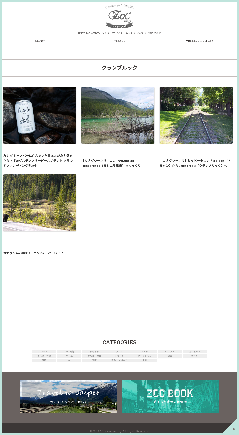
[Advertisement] (119, 294)
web (44, 351)
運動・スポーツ (119, 360)
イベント (169, 351)
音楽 (144, 360)
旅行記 (194, 356)
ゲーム (69, 356)
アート (144, 351)
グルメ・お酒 (44, 356)
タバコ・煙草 (94, 356)
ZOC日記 (69, 351)
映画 (44, 360)
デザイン (119, 356)
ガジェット (195, 351)
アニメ (119, 351)
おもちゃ (94, 351)
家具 (170, 356)
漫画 (94, 360)
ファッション (145, 356)
